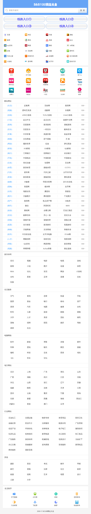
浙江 (45, 383)
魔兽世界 (26, 144)
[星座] (9, 177)
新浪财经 (47, 225)
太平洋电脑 (47, 234)
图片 (45, 266)
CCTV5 (68, 168)
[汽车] (9, 172)
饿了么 (79, 72)
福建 (12, 388)
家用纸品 (78, 445)
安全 (29, 358)
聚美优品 (11, 81)
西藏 (45, 399)
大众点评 (62, 81)
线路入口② (66, 19)
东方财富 (26, 225)
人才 (29, 317)
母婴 (62, 474)
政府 (79, 469)
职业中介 (28, 423)
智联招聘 (67, 239)
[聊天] (9, 206)
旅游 (45, 312)
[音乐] (9, 129)
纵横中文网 (67, 120)
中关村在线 (26, 234)
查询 (29, 296)
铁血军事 (67, 134)
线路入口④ (66, 26)
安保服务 (62, 445)
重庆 (45, 393)
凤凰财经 (67, 225)
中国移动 (67, 158)
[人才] (9, 239)
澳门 (45, 404)
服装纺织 (78, 429)
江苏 (62, 377)
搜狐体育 (47, 168)
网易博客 (47, 244)
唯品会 (28, 91)
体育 (79, 266)
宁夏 (62, 393)
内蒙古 (12, 404)
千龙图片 (67, 196)
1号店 (45, 91)
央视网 (49, 56)
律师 (12, 328)
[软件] (9, 234)
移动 (62, 301)
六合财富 (45, 72)
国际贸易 (28, 450)
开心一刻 (47, 215)
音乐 (12, 261)
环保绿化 (28, 429)
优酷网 (47, 110)
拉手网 (67, 187)
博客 (45, 342)
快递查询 (77, 503)
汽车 (29, 307)
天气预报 (14, 495)
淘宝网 (28, 81)
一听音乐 (47, 129)
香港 (29, 404)
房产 (79, 301)
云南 (29, 393)
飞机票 (35, 503)
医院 (45, 323)
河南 (79, 377)
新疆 (29, 399)
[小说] (9, 120)
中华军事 (26, 134)
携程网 (26, 210)
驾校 (79, 323)
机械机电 (45, 439)
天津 (62, 388)
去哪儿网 (47, 210)
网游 (62, 271)
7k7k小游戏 (47, 115)
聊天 (45, 347)
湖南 (29, 377)
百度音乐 (26, 129)
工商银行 (26, 153)
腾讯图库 (47, 196)
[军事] (9, 134)
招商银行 (47, 153)
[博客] (9, 244)
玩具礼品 (12, 434)
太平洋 (49, 61)
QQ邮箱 (68, 148)
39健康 (26, 182)
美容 (45, 317)
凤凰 (49, 40)
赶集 (7, 51)
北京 (12, 372)
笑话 (45, 271)
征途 (47, 144)
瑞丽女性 (26, 191)
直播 (62, 277)
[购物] (9, 139)
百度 (7, 35)
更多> (83, 105)
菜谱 (12, 307)
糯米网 (47, 187)
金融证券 (12, 423)
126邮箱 (47, 148)
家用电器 (45, 434)
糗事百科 (26, 215)
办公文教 (12, 445)
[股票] (9, 225)
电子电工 (62, 429)
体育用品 (62, 418)
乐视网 (67, 110)
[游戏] (9, 115)
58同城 (70, 45)
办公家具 (62, 434)
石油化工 (12, 418)
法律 (45, 469)
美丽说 (67, 191)
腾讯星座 (67, 177)
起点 (70, 40)
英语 (29, 464)
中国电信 (26, 158)
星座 (29, 277)
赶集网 (26, 106)
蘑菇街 (47, 191)
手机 (79, 296)
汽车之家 (8, 56)
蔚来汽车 (71, 61)
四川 (45, 377)
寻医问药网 (47, 182)
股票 (12, 301)
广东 (45, 372)
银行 (45, 301)
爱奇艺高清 (26, 110)
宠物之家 (67, 220)
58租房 (67, 201)
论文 (62, 469)
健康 (62, 307)
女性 (12, 277)
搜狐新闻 (67, 125)
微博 (7, 40)
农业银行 (67, 153)
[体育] (9, 168)
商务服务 (12, 450)
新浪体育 (26, 168)
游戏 (79, 261)
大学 (12, 317)
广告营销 (78, 423)
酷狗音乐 (67, 129)
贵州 (12, 393)
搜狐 (70, 35)
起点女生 (47, 120)
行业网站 (7, 411)
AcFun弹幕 (47, 249)
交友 (79, 277)
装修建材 (28, 445)
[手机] (9, 158)
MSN (68, 206)
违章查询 (77, 495)
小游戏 (8, 61)
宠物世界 (47, 220)
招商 (29, 474)
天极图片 (26, 196)
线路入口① (24, 19)
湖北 (62, 372)
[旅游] (9, 210)
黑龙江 (79, 399)
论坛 (29, 271)
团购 (79, 312)
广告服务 (12, 439)
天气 (12, 296)
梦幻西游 (67, 144)
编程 (12, 353)
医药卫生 (78, 418)
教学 (62, 464)
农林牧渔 (45, 429)
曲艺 (12, 469)
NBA (12, 271)
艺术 (45, 474)
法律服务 (45, 423)
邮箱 (29, 342)
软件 (12, 342)
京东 (11, 72)
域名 (79, 353)
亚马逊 (79, 81)
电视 (62, 261)
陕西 (29, 388)
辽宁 (62, 383)
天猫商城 (45, 81)
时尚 (12, 312)
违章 (45, 296)
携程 (49, 45)
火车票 (35, 495)
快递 (62, 296)
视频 (29, 261)
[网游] (9, 144)
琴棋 (79, 464)
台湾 (62, 404)
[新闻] (9, 125)
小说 (29, 266)
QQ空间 (8, 45)
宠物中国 (26, 220)
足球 (45, 277)
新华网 (28, 61)
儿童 (29, 312)
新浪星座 (26, 177)
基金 (29, 301)
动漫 (62, 266)
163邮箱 (27, 148)
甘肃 (12, 399)
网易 (28, 45)
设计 (79, 474)
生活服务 (7, 290)
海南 (62, 399)
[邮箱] (9, 148)
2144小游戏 (67, 115)
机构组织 (28, 434)
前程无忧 (47, 239)
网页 (62, 347)
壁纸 (29, 347)
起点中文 (26, 120)
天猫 (49, 35)
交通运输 (28, 418)
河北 (12, 383)
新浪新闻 (47, 125)
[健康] (9, 182)
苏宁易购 (28, 72)
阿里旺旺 (47, 206)
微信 (27, 206)
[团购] (9, 187)
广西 (12, 377)
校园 (12, 474)
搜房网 (67, 106)
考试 (45, 464)
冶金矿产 (78, 439)
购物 (62, 312)
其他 (6, 457)
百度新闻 (26, 125)
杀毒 (62, 342)
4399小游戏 (26, 115)
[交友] (9, 163)
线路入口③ (24, 26)
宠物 (12, 323)
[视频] (9, 110)
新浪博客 (67, 244)
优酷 (49, 51)
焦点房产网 (47, 201)
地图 (45, 307)
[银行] (9, 153)
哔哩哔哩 (26, 249)
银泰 (79, 91)
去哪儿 (11, 91)
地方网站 (7, 365)
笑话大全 (67, 215)
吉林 (45, 388)
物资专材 (45, 418)
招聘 (29, 323)
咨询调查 (45, 445)
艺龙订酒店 (67, 210)
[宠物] (9, 220)
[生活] (9, 106)
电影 (45, 261)
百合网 (67, 163)
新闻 (12, 266)
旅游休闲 (28, 439)
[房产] (9, 201)
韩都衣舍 (67, 229)
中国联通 (47, 158)
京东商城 (26, 139)
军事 (12, 282)
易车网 (26, 172)
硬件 (79, 342)
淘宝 (28, 35)
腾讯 (28, 40)
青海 (79, 393)
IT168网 (68, 234)
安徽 (79, 383)
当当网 (62, 91)
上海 (29, 372)
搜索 (79, 347)
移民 (79, 317)
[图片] (9, 196)
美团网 (62, 72)
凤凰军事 (47, 134)
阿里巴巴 (29, 56)
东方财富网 (72, 56)
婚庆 (62, 323)
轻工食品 (78, 434)
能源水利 (62, 423)
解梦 (56, 503)
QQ (12, 358)
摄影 (12, 464)
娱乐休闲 (7, 254)
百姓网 (28, 51)
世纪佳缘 (26, 163)
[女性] (9, 191)
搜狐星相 (47, 177)
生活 (29, 328)
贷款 (62, 317)
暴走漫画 (67, 249)
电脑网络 (7, 335)
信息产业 (12, 429)
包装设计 (62, 439)
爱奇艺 (70, 51)
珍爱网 (47, 163)
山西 (29, 383)
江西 (79, 388)
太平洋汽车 (67, 172)
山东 (79, 372)
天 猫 (68, 139)
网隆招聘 (26, 239)
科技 (29, 353)
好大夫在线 (67, 182)
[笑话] (9, 215)
